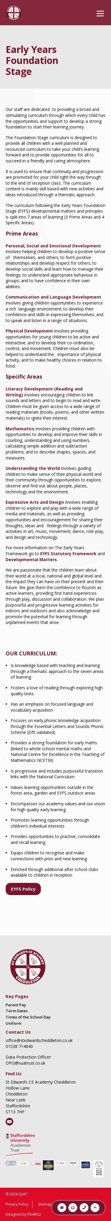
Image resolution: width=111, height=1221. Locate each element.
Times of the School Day (28, 1017)
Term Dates (17, 1010)
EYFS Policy (23, 889)
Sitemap (45, 1204)
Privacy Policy (17, 1204)
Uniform (13, 1023)
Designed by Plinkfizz (23, 1214)
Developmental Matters (31, 559)
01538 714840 (19, 1046)
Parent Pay (16, 1004)
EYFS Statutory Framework (68, 553)
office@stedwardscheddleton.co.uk (39, 1040)
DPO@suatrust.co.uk (25, 1063)
